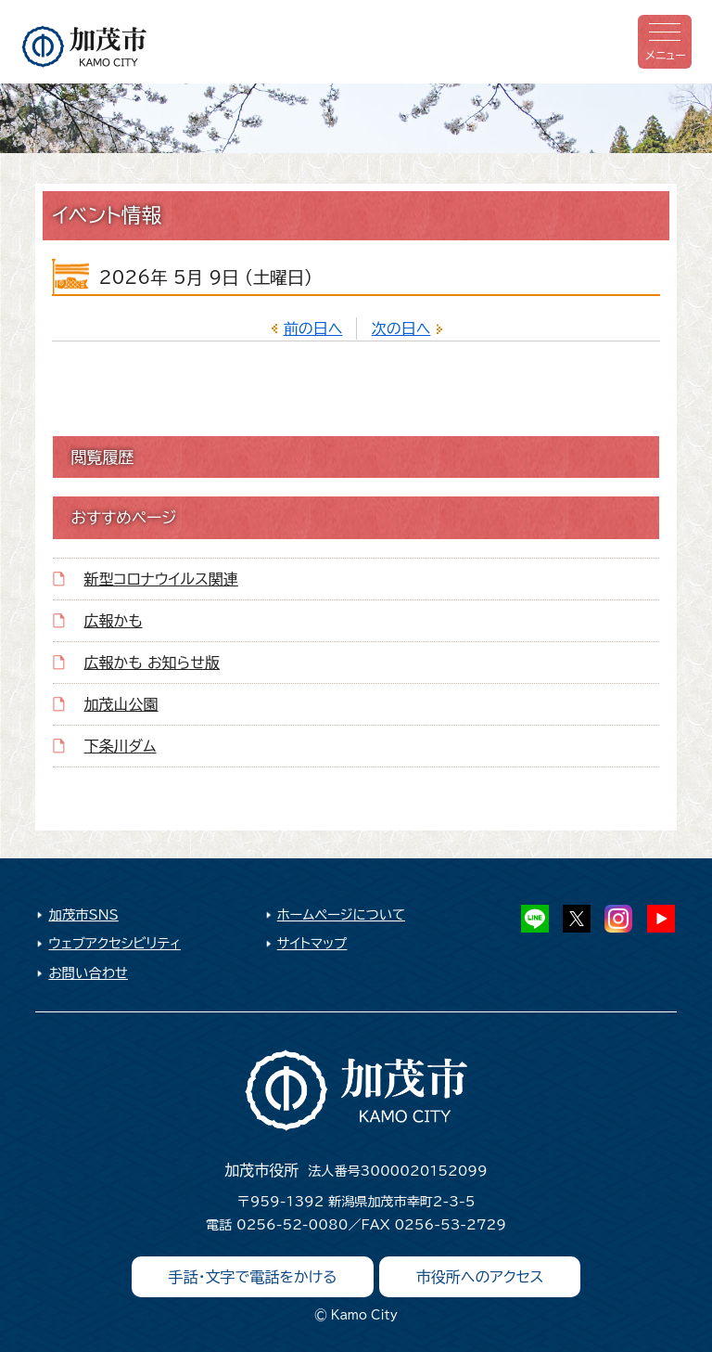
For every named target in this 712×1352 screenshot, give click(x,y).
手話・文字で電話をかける (253, 1276)
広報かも (113, 620)
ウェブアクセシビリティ (114, 943)
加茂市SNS (83, 914)
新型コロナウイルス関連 (161, 579)
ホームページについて (341, 914)
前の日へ (313, 328)
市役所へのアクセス (480, 1276)
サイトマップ (312, 943)
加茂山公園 (121, 704)
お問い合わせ (88, 973)
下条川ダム (120, 746)
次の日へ (401, 328)
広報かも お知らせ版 (152, 662)
